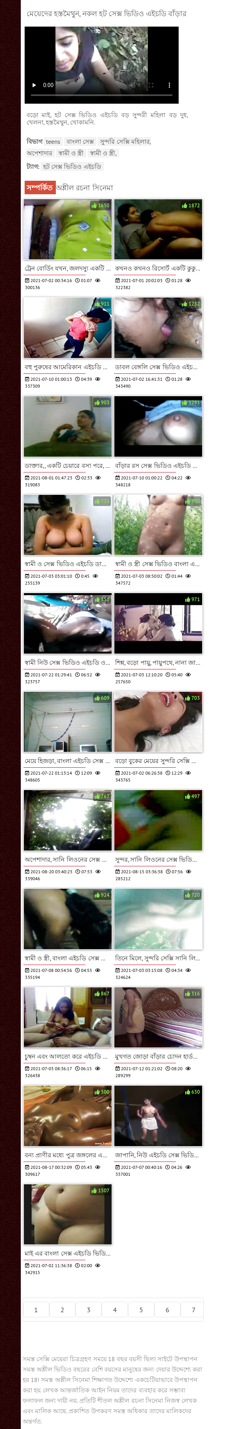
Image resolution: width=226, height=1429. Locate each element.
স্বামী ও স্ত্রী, (103, 153)
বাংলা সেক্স (80, 141)
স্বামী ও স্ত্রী (71, 153)
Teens (53, 141)
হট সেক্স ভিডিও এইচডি (72, 166)
